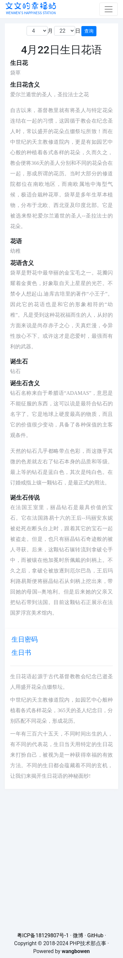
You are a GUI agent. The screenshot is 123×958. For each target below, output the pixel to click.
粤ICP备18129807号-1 (43, 935)
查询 (88, 31)
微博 (78, 935)
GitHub (95, 935)
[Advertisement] (61, 851)
